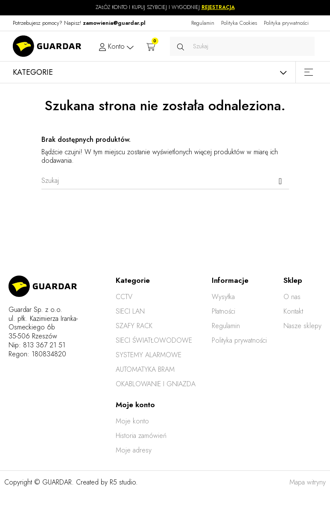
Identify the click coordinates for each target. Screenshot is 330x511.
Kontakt (293, 311)
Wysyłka (223, 297)
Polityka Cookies (239, 23)
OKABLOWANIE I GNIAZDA (156, 384)
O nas (292, 297)
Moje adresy (134, 450)
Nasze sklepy (302, 326)
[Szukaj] (165, 180)
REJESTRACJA (218, 7)
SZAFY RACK (134, 326)
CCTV (124, 297)
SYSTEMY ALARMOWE (148, 355)
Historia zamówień (141, 436)
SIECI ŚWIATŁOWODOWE (154, 340)
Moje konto (132, 421)
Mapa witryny (307, 482)
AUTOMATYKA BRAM (145, 369)
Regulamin (202, 23)
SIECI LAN (130, 311)
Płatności (223, 311)
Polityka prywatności (286, 23)
